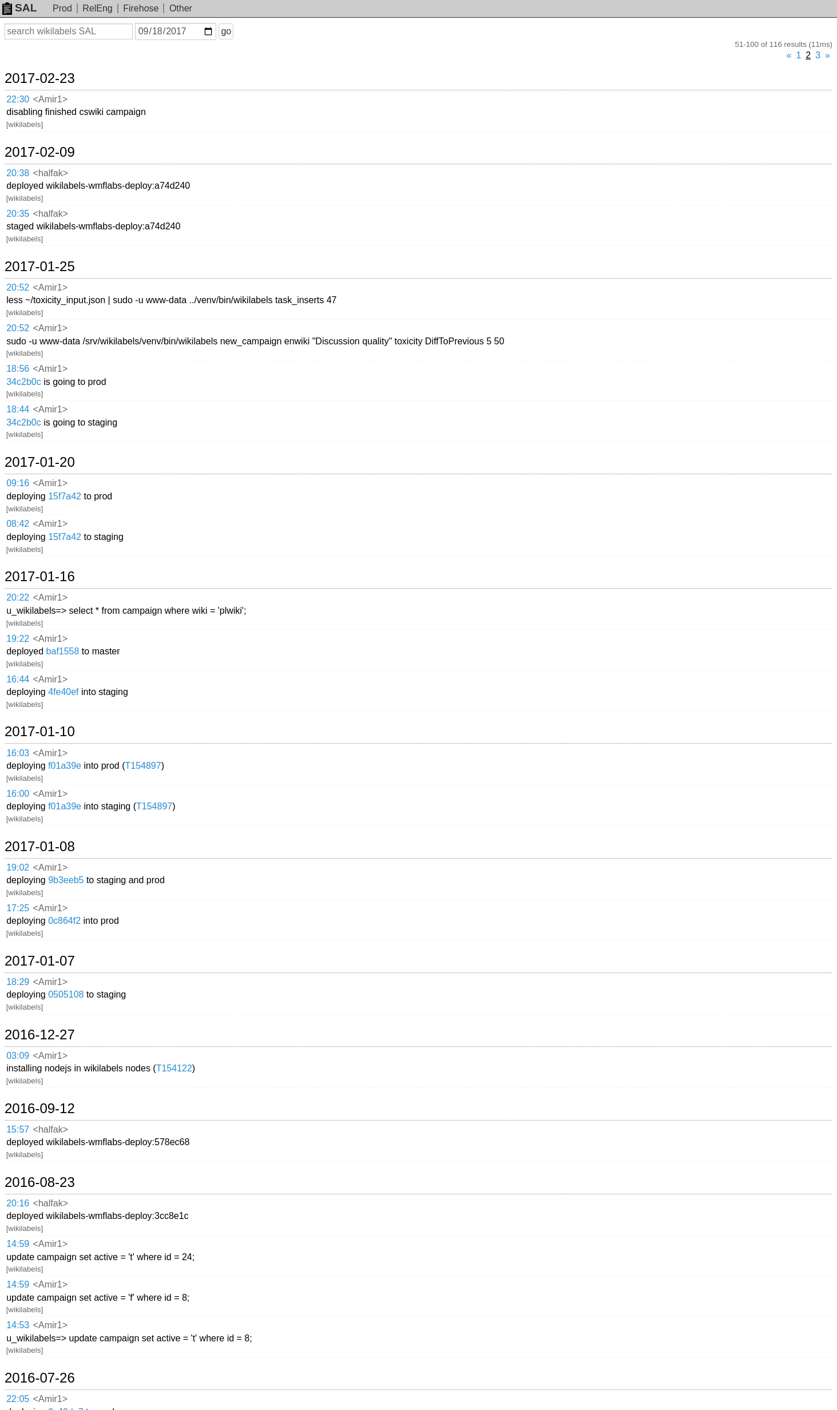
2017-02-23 (40, 78)
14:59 (17, 1244)
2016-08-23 (40, 1182)
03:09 (17, 1056)
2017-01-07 (40, 961)
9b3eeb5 (66, 880)
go (226, 31)
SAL (19, 8)
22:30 (17, 99)
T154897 (143, 765)
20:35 (17, 214)
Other (180, 8)
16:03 (17, 753)
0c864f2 (64, 921)
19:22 (17, 639)
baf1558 (63, 651)
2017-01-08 (40, 846)
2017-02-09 (40, 152)
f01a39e (64, 765)
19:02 (17, 867)
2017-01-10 (40, 731)
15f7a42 (64, 496)
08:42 (17, 524)
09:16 (17, 483)
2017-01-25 (40, 266)
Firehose (140, 8)
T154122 (174, 1068)
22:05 (17, 1399)
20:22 (17, 597)
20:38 (17, 173)
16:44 (17, 679)
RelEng (97, 8)
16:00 (17, 794)
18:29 (17, 982)
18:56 (17, 369)
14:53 (17, 1325)
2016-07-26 (40, 1378)
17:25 (17, 908)
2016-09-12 (40, 1108)
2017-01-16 (40, 576)
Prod (62, 8)
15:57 (17, 1129)
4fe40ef (63, 692)
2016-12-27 (40, 1034)
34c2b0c (23, 382)
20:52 (17, 287)
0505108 (66, 994)
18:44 (17, 409)
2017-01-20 (40, 462)
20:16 (17, 1203)
